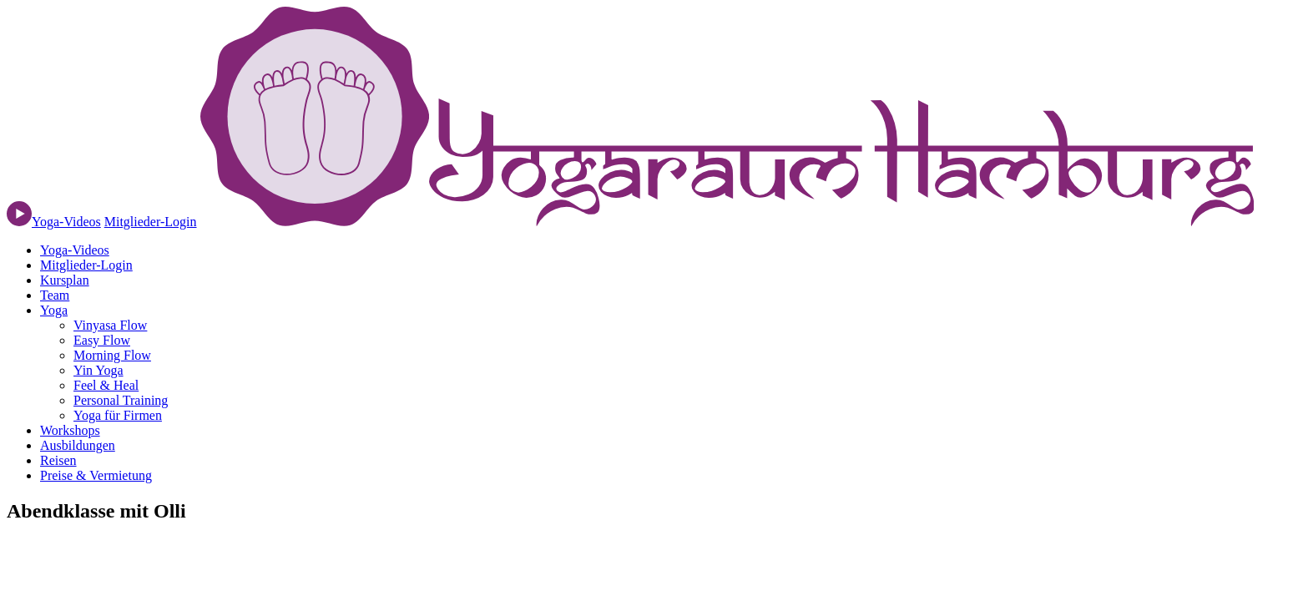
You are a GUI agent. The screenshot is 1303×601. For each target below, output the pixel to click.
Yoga (54, 310)
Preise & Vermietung (96, 475)
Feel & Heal (106, 385)
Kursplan (64, 280)
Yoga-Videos (74, 250)
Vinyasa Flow (110, 325)
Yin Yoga (98, 370)
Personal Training (120, 400)
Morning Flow (112, 355)
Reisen (58, 460)
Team (54, 295)
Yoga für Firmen (117, 415)
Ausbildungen (77, 445)
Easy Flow (101, 340)
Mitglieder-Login (150, 222)
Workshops (70, 430)
